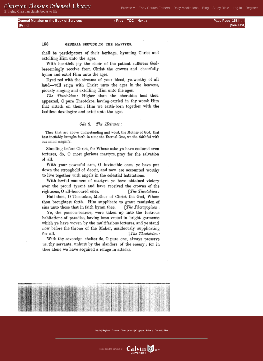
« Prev (118, 20)
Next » (142, 20)
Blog (205, 8)
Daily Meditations (185, 8)
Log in (98, 330)
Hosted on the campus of (131, 349)
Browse (128, 8)
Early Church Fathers (154, 8)
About (131, 330)
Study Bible (220, 8)
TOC (130, 20)
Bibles (124, 330)
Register (252, 8)
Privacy (149, 330)
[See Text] (237, 25)
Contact (158, 330)
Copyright (139, 330)
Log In (237, 8)
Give (166, 330)
